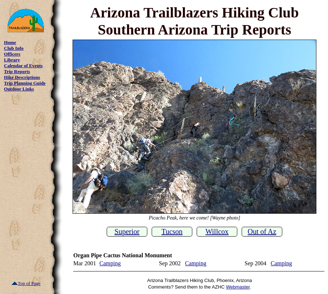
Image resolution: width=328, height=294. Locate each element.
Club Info (14, 48)
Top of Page (26, 283)
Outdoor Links (19, 89)
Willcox (217, 231)
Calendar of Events (23, 65)
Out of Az (262, 231)
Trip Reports (17, 71)
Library (12, 60)
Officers (12, 54)
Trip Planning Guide (25, 83)
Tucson (172, 231)
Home (10, 42)
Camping (110, 263)
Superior (127, 231)
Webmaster (238, 287)
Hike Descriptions (22, 77)
